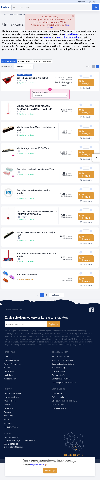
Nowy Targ (8, 415)
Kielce (6, 419)
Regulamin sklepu (11, 360)
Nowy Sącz (8, 408)
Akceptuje (50, 470)
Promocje (37, 61)
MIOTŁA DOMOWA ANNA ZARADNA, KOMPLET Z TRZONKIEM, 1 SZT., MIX (34, 107)
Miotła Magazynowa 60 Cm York (33, 148)
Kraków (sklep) (10, 401)
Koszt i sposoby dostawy (62, 360)
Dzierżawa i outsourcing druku (64, 401)
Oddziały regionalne (12, 393)
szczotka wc (71, 33)
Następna (56, 295)
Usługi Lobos (58, 389)
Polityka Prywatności (12, 364)
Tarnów (7, 404)
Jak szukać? (46, 61)
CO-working (57, 393)
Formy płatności (58, 375)
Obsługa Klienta (60, 352)
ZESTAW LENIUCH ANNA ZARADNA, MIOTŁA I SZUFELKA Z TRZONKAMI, (37, 213)
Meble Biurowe (58, 404)
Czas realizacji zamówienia (63, 364)
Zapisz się (53, 324)
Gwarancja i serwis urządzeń (64, 382)
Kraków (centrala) (11, 397)
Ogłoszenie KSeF (59, 371)
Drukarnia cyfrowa (59, 408)
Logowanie (81, 2)
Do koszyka (84, 82)
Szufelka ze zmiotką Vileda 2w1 (32, 77)
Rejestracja (92, 2)
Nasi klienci (8, 375)
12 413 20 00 (13, 444)
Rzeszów (8, 412)
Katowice (8, 423)
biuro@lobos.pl (16, 447)
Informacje (9, 352)
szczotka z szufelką (68, 37)
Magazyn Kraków (11, 427)
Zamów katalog (58, 367)
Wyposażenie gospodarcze (19, 14)
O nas (6, 356)
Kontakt (8, 389)
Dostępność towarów (61, 379)
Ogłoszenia (9, 371)
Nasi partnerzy (10, 379)
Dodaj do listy (86, 88)
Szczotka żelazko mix (28, 274)
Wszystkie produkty (9, 61)
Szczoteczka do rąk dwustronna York (35, 169)
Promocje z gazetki (24, 61)
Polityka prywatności (37, 465)
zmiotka (47, 37)
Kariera (7, 367)
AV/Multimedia (58, 397)
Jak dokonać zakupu (60, 356)
